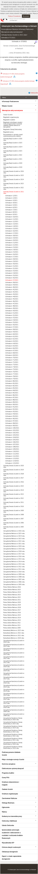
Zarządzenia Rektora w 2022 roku (14, 541)
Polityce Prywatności (14, 16)
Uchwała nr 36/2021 (11, 278)
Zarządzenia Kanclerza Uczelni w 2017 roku (13, 678)
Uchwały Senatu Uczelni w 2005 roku (13, 527)
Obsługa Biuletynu (8, 803)
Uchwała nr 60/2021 (11, 334)
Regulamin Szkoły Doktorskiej (12, 129)
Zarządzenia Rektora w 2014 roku (14, 561)
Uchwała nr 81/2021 (11, 383)
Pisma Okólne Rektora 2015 (12, 615)
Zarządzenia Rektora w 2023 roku (14, 538)
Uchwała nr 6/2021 (11, 207)
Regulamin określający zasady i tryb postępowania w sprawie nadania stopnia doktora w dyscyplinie (12, 124)
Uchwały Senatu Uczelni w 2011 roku (13, 503)
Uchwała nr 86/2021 (11, 395)
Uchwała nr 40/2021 (11, 287)
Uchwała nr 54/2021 (11, 320)
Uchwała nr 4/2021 (11, 203)
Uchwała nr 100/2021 (12, 428)
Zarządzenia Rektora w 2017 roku (14, 554)
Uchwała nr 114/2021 (12, 461)
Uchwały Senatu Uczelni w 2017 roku (13, 478)
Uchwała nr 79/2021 (11, 379)
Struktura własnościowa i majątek (10, 783)
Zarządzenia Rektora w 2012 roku (14, 567)
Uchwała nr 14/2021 (11, 226)
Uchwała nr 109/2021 (12, 449)
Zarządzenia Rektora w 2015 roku (14, 559)
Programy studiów (8, 773)
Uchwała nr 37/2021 (8, 38)
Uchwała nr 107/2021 (12, 444)
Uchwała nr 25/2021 (11, 252)
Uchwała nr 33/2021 (11, 271)
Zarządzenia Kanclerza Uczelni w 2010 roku (13, 706)
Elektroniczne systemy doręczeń (13, 768)
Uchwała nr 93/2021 (11, 411)
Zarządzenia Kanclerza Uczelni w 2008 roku (13, 714)
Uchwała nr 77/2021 (11, 374)
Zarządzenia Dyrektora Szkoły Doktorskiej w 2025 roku (12, 723)
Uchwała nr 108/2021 (12, 447)
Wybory (4, 812)
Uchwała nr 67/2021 (11, 350)
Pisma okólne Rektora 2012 (12, 623)
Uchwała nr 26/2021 (11, 254)
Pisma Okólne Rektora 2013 (12, 620)
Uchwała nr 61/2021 (11, 336)
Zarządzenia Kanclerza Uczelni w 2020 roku (13, 666)
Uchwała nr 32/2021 (11, 268)
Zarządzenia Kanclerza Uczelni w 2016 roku (13, 682)
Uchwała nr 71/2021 (11, 360)
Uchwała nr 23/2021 (11, 247)
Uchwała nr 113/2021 (12, 458)
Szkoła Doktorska (8, 825)
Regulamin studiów (9, 120)
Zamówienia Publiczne (9, 798)
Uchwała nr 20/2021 (11, 240)
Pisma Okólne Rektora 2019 (12, 605)
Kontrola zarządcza (8, 764)
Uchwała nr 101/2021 (12, 430)
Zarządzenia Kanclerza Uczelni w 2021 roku (13, 661)
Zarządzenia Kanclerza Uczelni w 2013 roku (13, 694)
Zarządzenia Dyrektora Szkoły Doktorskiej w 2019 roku (12, 747)
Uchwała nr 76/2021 (11, 372)
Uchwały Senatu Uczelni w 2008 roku (13, 515)
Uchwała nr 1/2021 (11, 196)
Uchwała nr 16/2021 (11, 231)
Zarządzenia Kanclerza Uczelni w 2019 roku (13, 670)
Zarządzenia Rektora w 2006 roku (14, 582)
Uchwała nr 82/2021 (11, 386)
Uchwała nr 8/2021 (11, 212)
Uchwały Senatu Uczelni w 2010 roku (13, 507)
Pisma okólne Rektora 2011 (12, 625)
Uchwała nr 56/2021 (11, 325)
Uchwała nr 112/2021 (12, 456)
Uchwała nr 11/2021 (11, 219)
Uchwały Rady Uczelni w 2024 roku (12, 147)
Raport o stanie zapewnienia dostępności (11, 857)
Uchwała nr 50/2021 (11, 311)
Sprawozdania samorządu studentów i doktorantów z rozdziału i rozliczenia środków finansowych (12, 834)
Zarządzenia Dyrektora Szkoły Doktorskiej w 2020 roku (12, 743)
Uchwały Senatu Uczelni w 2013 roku (13, 495)
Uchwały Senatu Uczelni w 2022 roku (13, 188)
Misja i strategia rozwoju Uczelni (13, 759)
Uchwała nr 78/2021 (11, 376)
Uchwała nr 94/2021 (11, 414)
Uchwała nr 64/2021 (11, 343)
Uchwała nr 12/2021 (11, 221)
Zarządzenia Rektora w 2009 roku (14, 574)
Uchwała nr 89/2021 (11, 402)
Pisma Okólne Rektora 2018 (12, 607)
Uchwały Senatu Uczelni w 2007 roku (13, 519)
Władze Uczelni (7, 106)
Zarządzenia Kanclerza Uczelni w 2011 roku (13, 702)
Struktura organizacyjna (10, 794)
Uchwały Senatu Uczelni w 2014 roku (13, 491)
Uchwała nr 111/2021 (12, 454)
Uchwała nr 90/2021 (11, 404)
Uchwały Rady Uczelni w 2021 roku (12, 159)
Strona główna (6, 29)
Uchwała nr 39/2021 (11, 285)
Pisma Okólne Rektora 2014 (12, 618)
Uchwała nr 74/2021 (11, 367)
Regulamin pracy (8, 132)
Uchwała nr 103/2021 (12, 435)
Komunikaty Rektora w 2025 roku (13, 630)
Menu (4, 97)
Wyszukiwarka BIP (8, 843)
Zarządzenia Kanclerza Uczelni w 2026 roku (13, 641)
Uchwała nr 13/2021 (11, 224)
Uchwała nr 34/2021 (11, 273)
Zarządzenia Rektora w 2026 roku (14, 531)
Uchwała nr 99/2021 (11, 426)
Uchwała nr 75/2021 (11, 369)
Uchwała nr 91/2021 (11, 407)
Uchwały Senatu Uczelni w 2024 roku (13, 180)
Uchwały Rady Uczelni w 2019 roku (12, 168)
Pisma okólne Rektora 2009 (12, 628)
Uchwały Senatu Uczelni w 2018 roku (13, 474)
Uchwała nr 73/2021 (11, 365)
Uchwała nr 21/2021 (11, 243)
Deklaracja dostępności (10, 852)
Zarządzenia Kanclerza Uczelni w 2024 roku (13, 649)
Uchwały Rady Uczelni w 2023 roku (12, 151)
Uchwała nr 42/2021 (11, 292)
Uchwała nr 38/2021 (11, 282)
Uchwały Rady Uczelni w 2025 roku (12, 143)
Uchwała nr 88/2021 (11, 400)
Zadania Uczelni (7, 789)
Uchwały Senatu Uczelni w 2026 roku (13, 172)
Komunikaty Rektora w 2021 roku (13, 635)
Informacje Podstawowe (10, 101)
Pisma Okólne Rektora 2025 (12, 589)
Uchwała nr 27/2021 (11, 257)
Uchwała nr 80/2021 (11, 381)
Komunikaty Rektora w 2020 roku (13, 638)
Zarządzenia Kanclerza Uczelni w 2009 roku (13, 710)
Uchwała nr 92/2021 (11, 409)
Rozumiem (26, 16)
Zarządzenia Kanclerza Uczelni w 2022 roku (13, 657)
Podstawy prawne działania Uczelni (11, 753)
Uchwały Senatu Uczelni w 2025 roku (13, 176)
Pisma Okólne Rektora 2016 (12, 612)
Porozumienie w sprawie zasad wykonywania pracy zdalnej (12, 135)
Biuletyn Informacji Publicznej (22, 29)
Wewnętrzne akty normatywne (11, 32)
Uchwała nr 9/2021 (11, 214)
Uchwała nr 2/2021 (11, 198)
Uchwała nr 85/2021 (11, 393)
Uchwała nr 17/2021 (11, 233)
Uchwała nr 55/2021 (11, 322)
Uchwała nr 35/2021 (11, 275)
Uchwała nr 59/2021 (11, 332)
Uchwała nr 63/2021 (11, 341)
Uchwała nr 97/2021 (11, 421)
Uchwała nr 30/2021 (11, 264)
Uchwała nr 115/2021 (12, 463)
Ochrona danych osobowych (11, 847)
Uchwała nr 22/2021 (11, 245)
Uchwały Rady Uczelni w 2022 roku (12, 155)
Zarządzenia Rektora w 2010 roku (14, 572)
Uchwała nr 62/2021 (11, 339)
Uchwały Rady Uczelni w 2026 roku (12, 139)
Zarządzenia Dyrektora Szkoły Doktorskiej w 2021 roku (12, 739)
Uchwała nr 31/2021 (11, 266)
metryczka (34, 93)
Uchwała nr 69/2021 (11, 355)
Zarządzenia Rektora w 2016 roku (14, 556)
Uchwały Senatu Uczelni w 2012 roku (13, 499)
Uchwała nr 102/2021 (12, 433)
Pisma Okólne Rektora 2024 (12, 592)
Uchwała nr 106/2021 (12, 442)
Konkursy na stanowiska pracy (12, 816)
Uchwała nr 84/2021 (11, 390)
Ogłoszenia (5, 807)
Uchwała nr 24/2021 (11, 250)
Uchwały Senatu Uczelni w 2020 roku (13, 466)
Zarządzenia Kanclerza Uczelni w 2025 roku (13, 645)
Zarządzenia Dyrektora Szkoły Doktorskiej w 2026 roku (12, 719)
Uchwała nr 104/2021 (12, 437)
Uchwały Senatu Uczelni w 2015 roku (13, 486)
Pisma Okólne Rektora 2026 (12, 587)
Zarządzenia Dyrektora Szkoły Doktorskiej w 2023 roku (12, 731)
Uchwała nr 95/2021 (11, 416)
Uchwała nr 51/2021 (11, 313)
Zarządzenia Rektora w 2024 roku (14, 536)
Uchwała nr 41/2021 (11, 289)
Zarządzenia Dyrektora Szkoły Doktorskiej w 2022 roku (12, 735)
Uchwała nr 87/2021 (11, 397)
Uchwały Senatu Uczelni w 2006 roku (13, 523)
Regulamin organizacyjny (11, 117)
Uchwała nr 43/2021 (11, 294)
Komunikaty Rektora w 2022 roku (13, 633)
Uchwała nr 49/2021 (11, 308)
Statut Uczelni (7, 115)
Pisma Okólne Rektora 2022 (12, 597)
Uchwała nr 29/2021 (11, 261)
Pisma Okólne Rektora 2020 (12, 602)
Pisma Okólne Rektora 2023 (12, 595)
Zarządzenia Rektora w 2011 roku (14, 569)
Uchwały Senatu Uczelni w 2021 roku (13, 35)
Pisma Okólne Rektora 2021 (12, 600)
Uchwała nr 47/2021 (11, 304)
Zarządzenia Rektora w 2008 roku (14, 577)
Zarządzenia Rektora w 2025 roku (14, 533)
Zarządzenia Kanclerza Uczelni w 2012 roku (13, 698)
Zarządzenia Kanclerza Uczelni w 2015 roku (13, 686)
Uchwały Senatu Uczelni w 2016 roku (13, 482)
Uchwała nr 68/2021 (11, 353)
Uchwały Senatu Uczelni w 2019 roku (13, 470)
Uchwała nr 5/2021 (11, 205)
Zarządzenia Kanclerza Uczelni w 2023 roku (13, 653)
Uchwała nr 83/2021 (11, 388)
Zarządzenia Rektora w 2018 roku (14, 551)
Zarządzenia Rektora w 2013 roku (14, 564)
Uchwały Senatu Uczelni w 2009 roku (13, 511)
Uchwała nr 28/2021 (11, 259)
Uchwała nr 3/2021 (11, 200)
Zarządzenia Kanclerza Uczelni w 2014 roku (13, 690)
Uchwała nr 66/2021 (11, 348)
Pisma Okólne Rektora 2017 (12, 610)
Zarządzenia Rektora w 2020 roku (14, 546)
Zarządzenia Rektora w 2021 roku (14, 544)
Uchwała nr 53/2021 (11, 318)
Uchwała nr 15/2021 (11, 228)
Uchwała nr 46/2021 (11, 301)
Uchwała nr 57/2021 (11, 327)
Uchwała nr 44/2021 (11, 296)
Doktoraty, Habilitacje (9, 821)
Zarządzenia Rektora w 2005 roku (14, 584)
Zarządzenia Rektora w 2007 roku (14, 579)
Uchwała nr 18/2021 (11, 235)
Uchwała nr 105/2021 (12, 440)
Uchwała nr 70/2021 (11, 357)
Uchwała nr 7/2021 (11, 210)
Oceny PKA (5, 777)
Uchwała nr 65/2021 (11, 346)
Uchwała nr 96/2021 (11, 419)
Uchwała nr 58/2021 (11, 329)
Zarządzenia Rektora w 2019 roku (14, 549)
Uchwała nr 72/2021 (11, 362)
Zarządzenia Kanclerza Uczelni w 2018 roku (13, 674)
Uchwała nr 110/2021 (12, 451)
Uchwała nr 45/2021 (11, 299)
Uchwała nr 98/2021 (11, 423)
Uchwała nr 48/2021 (11, 306)
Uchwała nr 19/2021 (11, 238)
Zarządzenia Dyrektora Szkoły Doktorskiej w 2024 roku (12, 727)
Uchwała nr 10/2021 (11, 217)
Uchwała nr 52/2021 (11, 315)
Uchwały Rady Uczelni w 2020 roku (12, 164)
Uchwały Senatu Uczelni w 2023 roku (13, 184)
